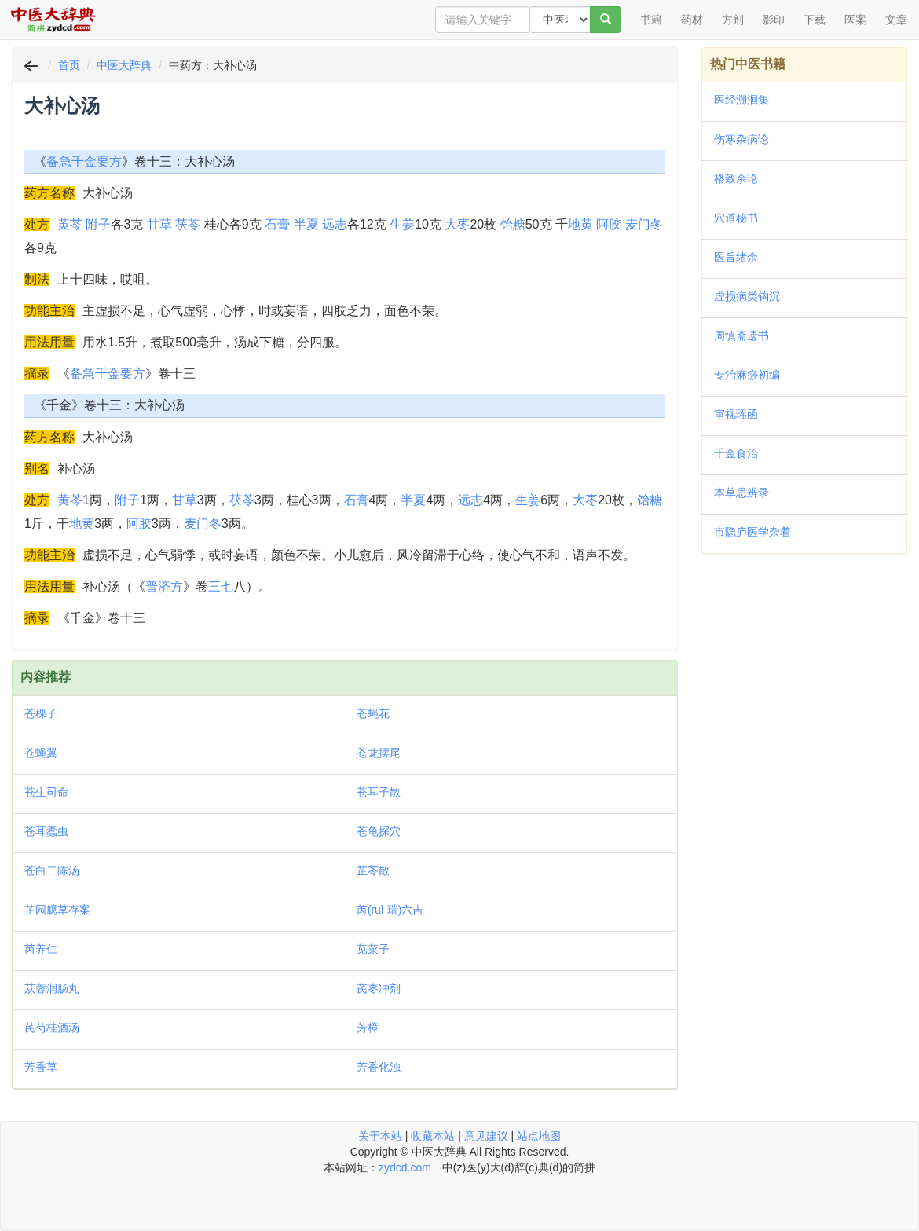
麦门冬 (644, 224)
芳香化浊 (379, 1067)
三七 (220, 586)
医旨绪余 (736, 257)
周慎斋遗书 (741, 335)
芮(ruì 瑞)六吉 (390, 909)
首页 (69, 65)
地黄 (580, 224)
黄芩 (69, 224)
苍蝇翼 (40, 752)
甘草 (159, 224)
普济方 (164, 586)
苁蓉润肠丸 (51, 988)
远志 (334, 224)
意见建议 (486, 1136)
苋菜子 (373, 949)
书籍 (651, 19)
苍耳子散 (379, 792)
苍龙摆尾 (379, 752)
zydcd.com (405, 1167)
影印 (774, 19)
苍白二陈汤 (51, 870)
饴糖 (512, 224)
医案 (855, 19)
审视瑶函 (736, 414)
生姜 (402, 224)
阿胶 (608, 224)
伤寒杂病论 (741, 139)
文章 (896, 19)
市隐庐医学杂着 (752, 532)
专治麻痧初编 (747, 374)
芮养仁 (40, 949)
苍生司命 (46, 792)
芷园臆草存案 (57, 909)
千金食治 (736, 453)
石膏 (277, 224)
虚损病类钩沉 (747, 296)
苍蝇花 (373, 713)
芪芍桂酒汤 (51, 1027)
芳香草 (40, 1067)
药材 (692, 19)
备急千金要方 (84, 161)
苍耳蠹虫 (46, 831)
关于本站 (380, 1136)
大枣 (457, 224)
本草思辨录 (741, 492)
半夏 (306, 224)
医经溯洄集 (741, 99)
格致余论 (736, 178)
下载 (815, 19)
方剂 (733, 19)
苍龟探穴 (379, 831)
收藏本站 (433, 1136)
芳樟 (368, 1027)
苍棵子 (40, 713)
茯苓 (187, 224)
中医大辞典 (124, 65)
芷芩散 (373, 870)
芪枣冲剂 (379, 988)
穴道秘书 (736, 217)
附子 (98, 224)
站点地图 (539, 1136)
